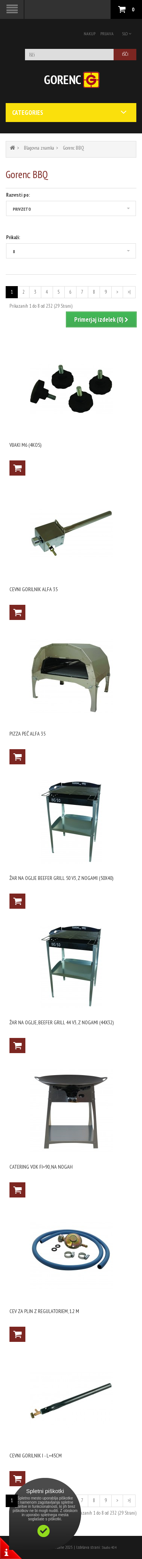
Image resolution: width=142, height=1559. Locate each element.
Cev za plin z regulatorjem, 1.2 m (44, 1311)
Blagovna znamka (39, 148)
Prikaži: (13, 237)
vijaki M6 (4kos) (25, 444)
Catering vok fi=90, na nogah (41, 1166)
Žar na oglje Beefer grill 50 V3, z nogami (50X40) (61, 878)
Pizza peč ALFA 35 (27, 733)
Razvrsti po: (18, 195)
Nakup (89, 33)
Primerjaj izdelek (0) (101, 319)
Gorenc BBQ (73, 148)
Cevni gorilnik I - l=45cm (35, 1455)
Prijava (107, 33)
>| (129, 292)
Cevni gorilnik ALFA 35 (33, 589)
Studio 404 (109, 1547)
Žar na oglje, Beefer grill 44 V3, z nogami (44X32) (61, 1022)
